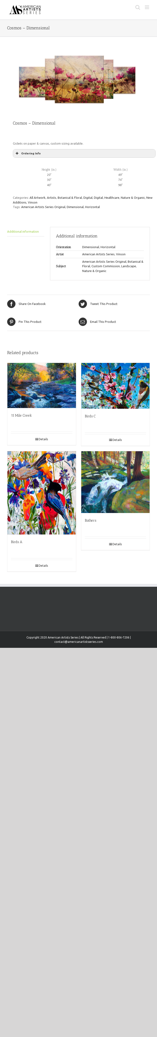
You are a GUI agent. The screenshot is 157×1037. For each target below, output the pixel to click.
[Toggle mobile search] (137, 7)
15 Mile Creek (21, 415)
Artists (51, 197)
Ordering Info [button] (28, 153)
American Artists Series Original (43, 207)
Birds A (16, 542)
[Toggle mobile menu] (147, 7)
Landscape (128, 266)
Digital (87, 197)
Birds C (90, 416)
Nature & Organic (133, 197)
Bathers (90, 520)
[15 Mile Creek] (41, 385)
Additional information (23, 231)
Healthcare (111, 197)
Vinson (32, 202)
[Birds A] (41, 492)
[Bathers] (115, 482)
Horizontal (92, 207)
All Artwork (38, 197)
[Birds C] (115, 386)
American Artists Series (98, 254)
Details (43, 439)
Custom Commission (105, 266)
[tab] (25, 232)
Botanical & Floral (70, 197)
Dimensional (75, 207)
